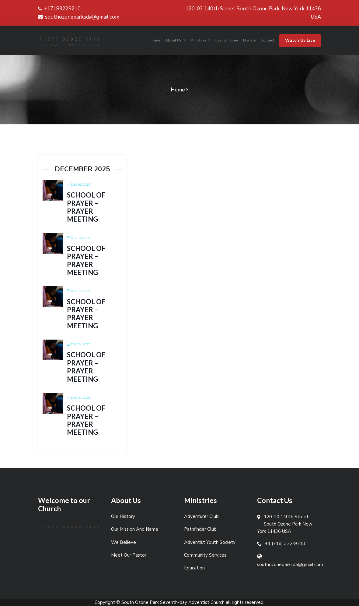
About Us (173, 40)
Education (194, 568)
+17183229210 (59, 8)
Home (155, 40)
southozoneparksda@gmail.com (78, 16)
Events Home (226, 40)
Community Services (205, 555)
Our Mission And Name (134, 529)
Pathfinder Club (200, 529)
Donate (249, 40)
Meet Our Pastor (128, 555)
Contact (267, 40)
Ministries (198, 40)
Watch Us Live (300, 40)
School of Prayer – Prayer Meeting (86, 207)
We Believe (123, 542)
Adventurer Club (201, 516)
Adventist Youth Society (209, 542)
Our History (123, 516)
